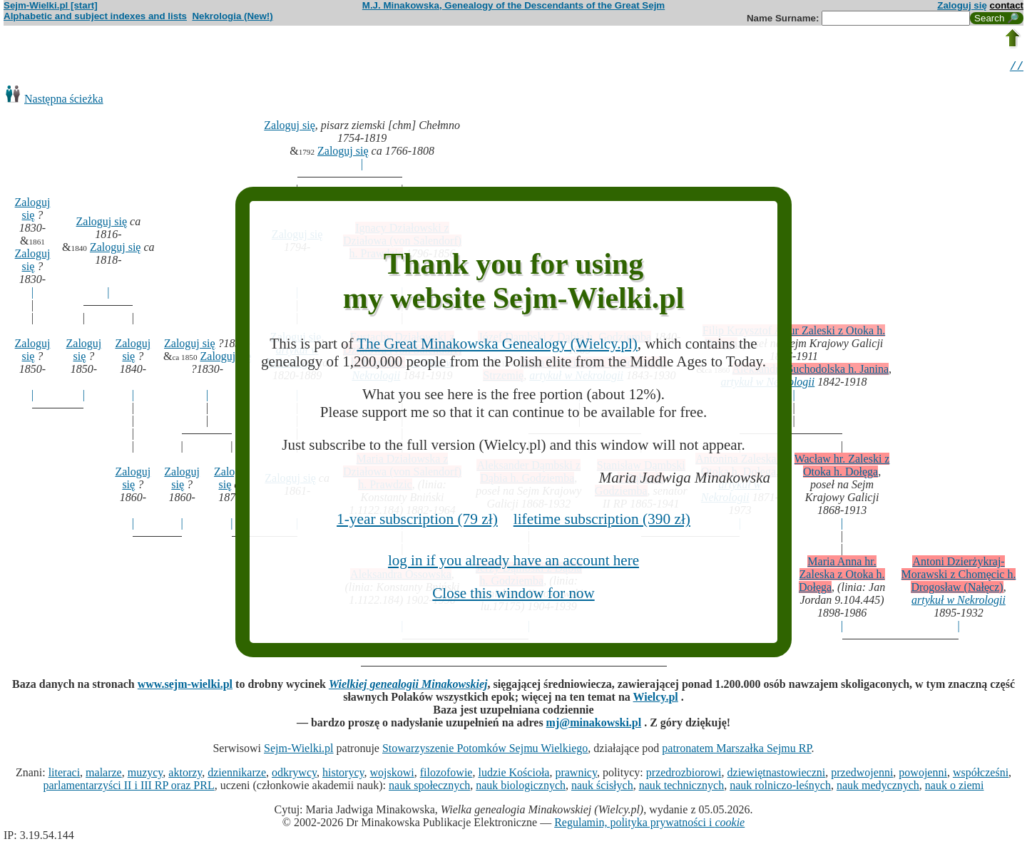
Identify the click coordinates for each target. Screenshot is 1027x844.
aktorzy (185, 774)
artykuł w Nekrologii (958, 602)
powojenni (923, 774)
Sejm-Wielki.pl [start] (51, 5)
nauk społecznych (429, 787)
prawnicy (576, 774)
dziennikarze (237, 774)
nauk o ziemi (954, 787)
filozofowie (446, 774)
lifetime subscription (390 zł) (602, 519)
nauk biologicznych (521, 787)
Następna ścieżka (63, 101)
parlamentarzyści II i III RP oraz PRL (129, 787)
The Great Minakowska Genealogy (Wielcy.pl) (497, 343)
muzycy (145, 774)
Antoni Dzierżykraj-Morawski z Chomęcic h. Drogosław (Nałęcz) (958, 576)
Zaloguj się (962, 5)
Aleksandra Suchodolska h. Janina (810, 371)
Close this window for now (513, 593)
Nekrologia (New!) (232, 16)
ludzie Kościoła (513, 774)
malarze (104, 774)
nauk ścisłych (602, 787)
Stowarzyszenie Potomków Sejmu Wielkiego (485, 750)
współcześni (980, 774)
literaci (64, 774)
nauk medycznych (878, 787)
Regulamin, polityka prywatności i (649, 824)
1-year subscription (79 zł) (417, 519)
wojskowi (391, 774)
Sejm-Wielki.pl (299, 750)
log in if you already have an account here (513, 560)
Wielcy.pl (655, 699)
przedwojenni (862, 774)
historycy (343, 774)
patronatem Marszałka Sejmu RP (736, 750)
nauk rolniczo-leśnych (780, 787)
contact (1006, 5)
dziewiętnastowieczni (776, 774)
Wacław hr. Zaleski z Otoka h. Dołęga (842, 467)
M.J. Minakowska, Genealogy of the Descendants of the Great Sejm (513, 5)
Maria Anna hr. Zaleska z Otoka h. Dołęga (842, 576)
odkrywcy (294, 774)
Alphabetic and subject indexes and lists (95, 16)
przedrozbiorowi (684, 774)
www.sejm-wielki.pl (185, 686)
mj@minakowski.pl (594, 725)
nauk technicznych (682, 787)
